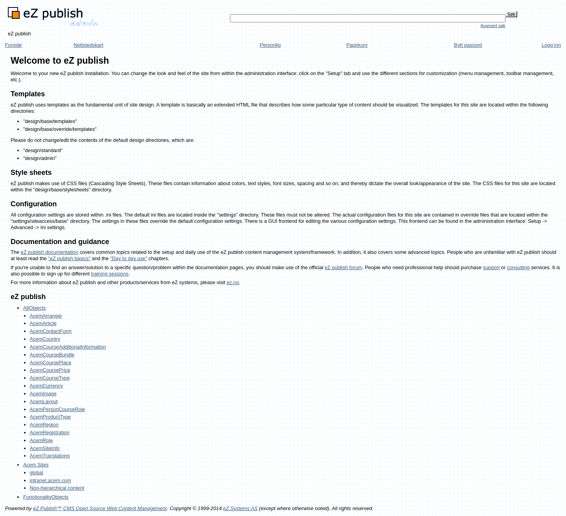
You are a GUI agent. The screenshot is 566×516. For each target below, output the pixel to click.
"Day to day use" (128, 258)
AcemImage (43, 394)
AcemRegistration (50, 432)
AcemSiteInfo (45, 448)
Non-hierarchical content (57, 488)
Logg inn (551, 45)
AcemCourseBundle (52, 355)
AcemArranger (46, 316)
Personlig (270, 45)
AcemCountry (45, 339)
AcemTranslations (50, 456)
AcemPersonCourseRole (57, 409)
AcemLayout (44, 401)
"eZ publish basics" (69, 258)
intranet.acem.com (50, 480)
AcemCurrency (46, 386)
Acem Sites (36, 465)
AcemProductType (50, 417)
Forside (13, 45)
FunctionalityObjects (45, 497)
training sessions (110, 274)
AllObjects (34, 308)
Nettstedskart (88, 45)
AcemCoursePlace (51, 362)
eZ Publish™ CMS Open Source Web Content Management (100, 508)
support (491, 267)
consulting (518, 267)
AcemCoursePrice (50, 370)
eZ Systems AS (240, 508)
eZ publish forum (343, 267)
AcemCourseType (50, 378)
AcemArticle (43, 323)
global (36, 473)
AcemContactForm (51, 331)
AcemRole (41, 440)
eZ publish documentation (50, 252)
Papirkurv (357, 45)
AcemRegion (44, 425)
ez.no (233, 282)
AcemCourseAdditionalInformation (68, 347)
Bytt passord (468, 45)
